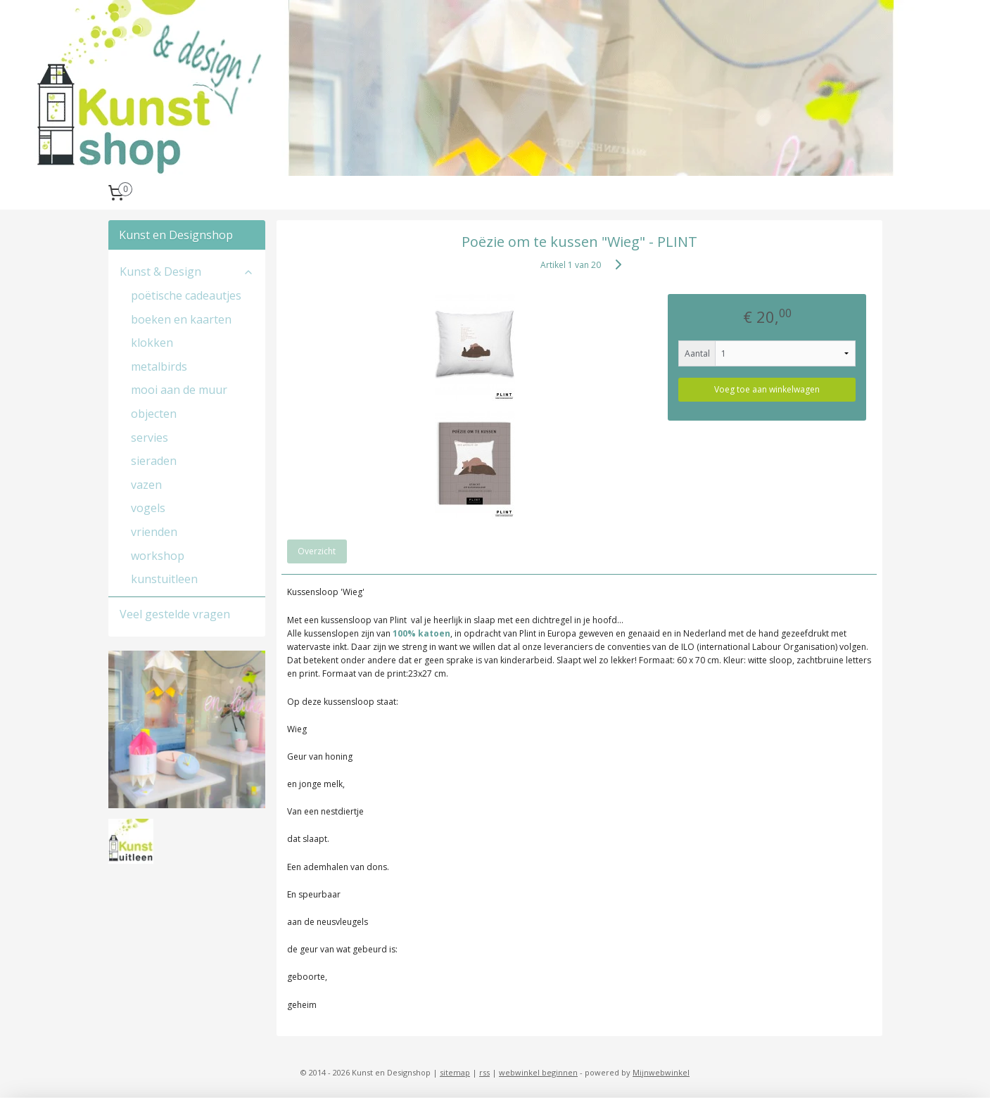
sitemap (455, 1072)
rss (484, 1072)
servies (149, 437)
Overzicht (317, 551)
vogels (148, 508)
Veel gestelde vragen (175, 614)
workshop (157, 555)
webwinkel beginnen (538, 1072)
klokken (152, 342)
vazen (146, 484)
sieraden (154, 460)
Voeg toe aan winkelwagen (767, 389)
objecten (154, 413)
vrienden (154, 532)
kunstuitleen (164, 579)
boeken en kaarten (181, 319)
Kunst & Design (187, 271)
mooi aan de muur (179, 389)
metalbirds (159, 366)
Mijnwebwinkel (661, 1072)
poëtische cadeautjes (186, 295)
